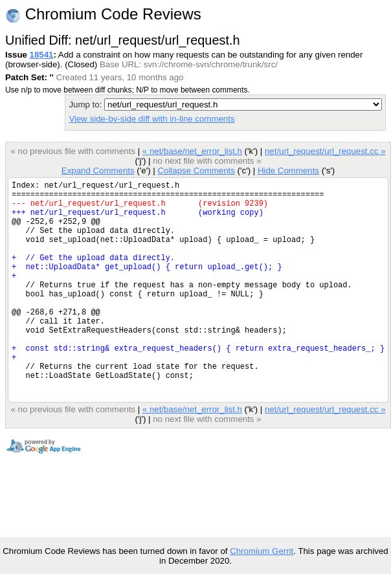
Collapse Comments (195, 170)
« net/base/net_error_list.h (192, 151)
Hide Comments (288, 170)
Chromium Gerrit (261, 551)
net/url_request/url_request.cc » (325, 151)
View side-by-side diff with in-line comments (151, 119)
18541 (42, 55)
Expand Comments (98, 170)
